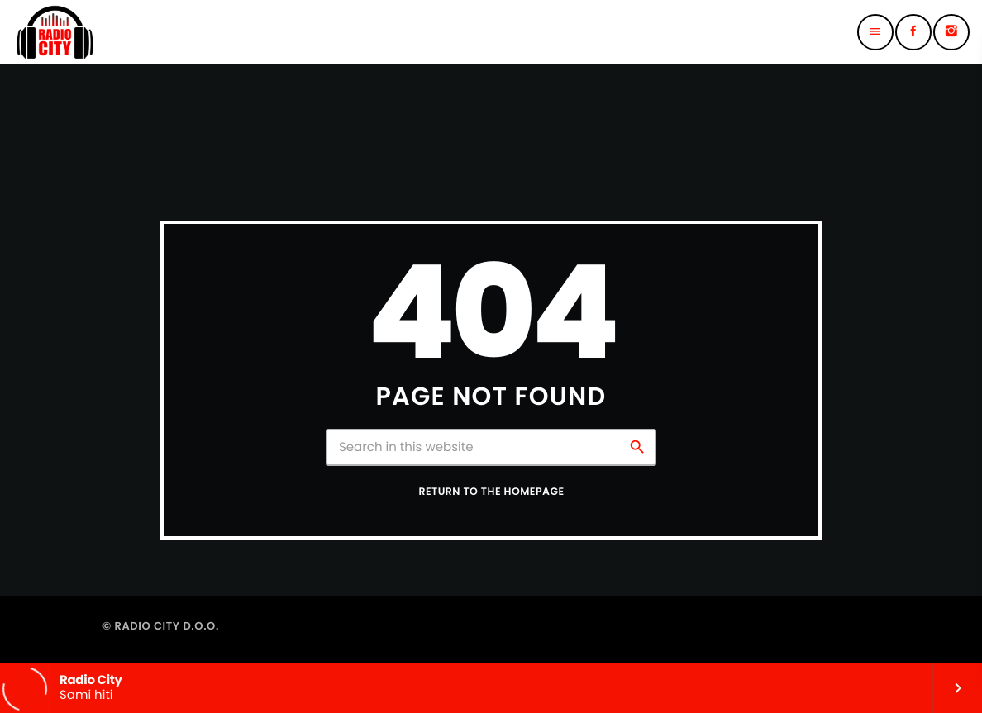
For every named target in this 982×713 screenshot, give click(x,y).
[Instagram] (951, 32)
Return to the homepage (491, 492)
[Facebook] (913, 32)
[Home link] (55, 32)
